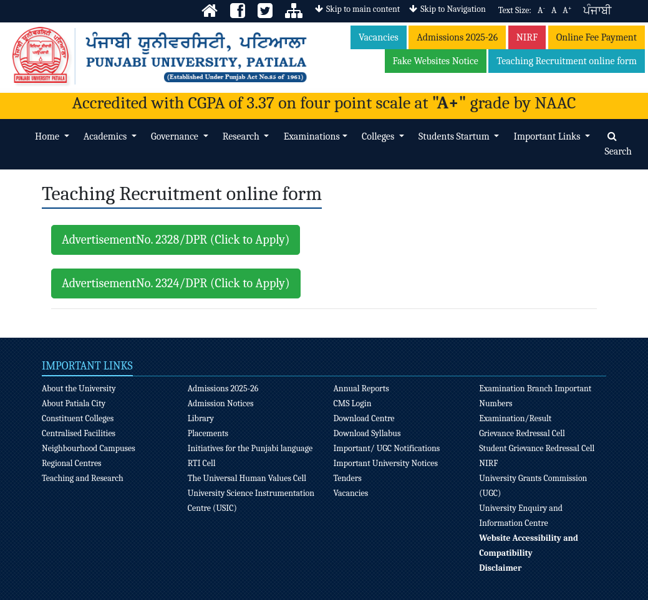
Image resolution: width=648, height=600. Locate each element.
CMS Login (352, 403)
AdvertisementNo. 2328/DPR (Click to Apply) (176, 239)
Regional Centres (72, 463)
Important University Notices (385, 463)
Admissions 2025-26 (457, 37)
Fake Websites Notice (435, 61)
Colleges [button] (379, 136)
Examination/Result (515, 418)
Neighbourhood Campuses (88, 448)
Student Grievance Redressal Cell (536, 448)
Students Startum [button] (454, 136)
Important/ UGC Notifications (386, 448)
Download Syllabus (366, 433)
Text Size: (514, 10)
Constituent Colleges (78, 418)
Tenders (347, 478)
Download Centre (363, 418)
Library (201, 418)
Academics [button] (106, 136)
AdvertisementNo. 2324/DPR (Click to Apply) (176, 283)
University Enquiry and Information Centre (521, 515)
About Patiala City (73, 403)
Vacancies (379, 37)
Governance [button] (175, 136)
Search (618, 144)
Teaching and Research (82, 478)
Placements (208, 433)
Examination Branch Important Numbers (535, 396)
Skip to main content (357, 9)
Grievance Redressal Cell (522, 433)
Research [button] (242, 136)
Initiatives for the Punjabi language (250, 448)
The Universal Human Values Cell (247, 478)
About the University (79, 388)
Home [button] (48, 136)
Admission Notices (221, 403)
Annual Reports (361, 388)
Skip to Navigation (447, 9)
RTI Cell (202, 463)
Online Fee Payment (596, 37)
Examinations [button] (312, 136)
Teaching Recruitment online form (566, 61)
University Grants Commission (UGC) (533, 485)
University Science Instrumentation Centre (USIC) (251, 500)
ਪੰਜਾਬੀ (597, 10)
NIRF (527, 37)
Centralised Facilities (78, 433)
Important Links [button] (548, 136)
